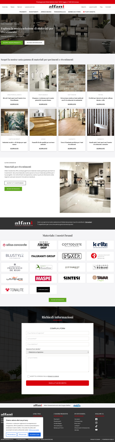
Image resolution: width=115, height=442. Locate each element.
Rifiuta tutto (22, 434)
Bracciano (77, 423)
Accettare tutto (34, 434)
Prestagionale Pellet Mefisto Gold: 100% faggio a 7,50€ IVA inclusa (57, 2)
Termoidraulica (58, 425)
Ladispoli (76, 425)
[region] (23, 427)
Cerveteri (88, 222)
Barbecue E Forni (58, 428)
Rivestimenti (9, 24)
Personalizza (11, 434)
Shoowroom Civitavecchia (81, 428)
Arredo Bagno (58, 423)
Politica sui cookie (34, 430)
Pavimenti (56, 419)
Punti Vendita (79, 414)
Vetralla (76, 430)
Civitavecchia (78, 421)
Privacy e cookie (53, 376)
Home (2, 24)
